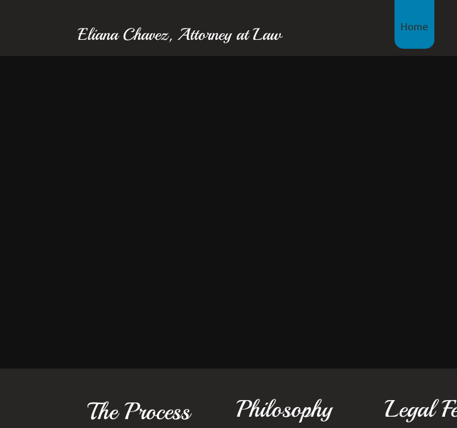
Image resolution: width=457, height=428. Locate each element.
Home (414, 26)
